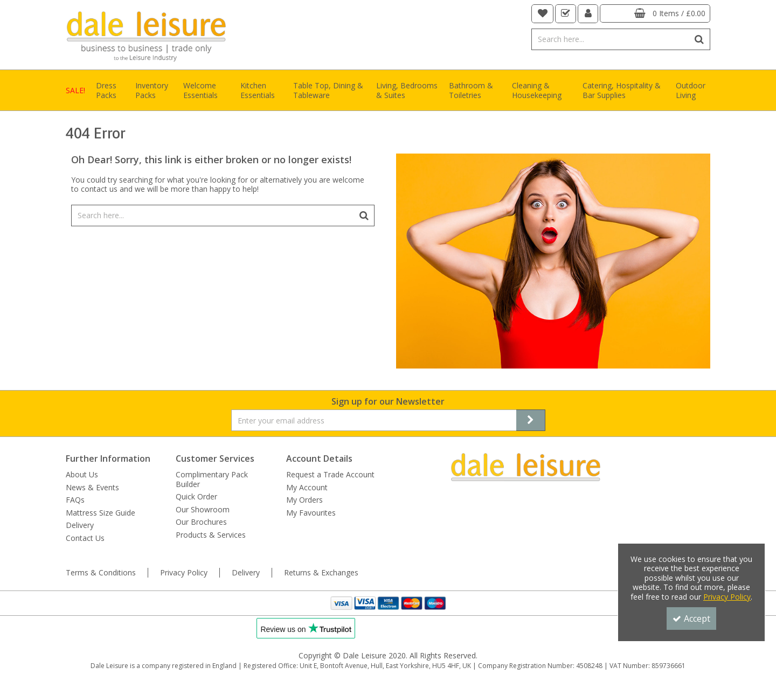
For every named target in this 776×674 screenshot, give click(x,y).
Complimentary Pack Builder (212, 479)
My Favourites (311, 513)
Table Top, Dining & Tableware (328, 90)
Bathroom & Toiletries (471, 90)
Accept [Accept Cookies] (691, 618)
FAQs (75, 500)
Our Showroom (203, 510)
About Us (82, 475)
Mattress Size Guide (100, 513)
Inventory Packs (151, 90)
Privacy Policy (183, 573)
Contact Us (85, 538)
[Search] (610, 39)
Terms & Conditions (101, 573)
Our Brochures (201, 522)
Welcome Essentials (200, 90)
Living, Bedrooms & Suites (407, 90)
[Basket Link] (655, 13)
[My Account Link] (588, 13)
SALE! (75, 90)
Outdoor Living (690, 90)
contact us (99, 189)
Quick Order (196, 497)
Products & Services (211, 535)
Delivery (80, 525)
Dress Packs (106, 90)
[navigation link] (542, 13)
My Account (307, 487)
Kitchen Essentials (257, 90)
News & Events (92, 487)
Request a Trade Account (330, 475)
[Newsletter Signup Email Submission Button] (530, 420)
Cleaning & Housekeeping (537, 90)
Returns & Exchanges (321, 573)
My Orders (304, 500)
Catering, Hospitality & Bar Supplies (622, 90)
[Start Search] (699, 39)
